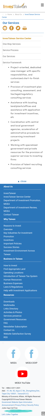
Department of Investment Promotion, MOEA (22, 202)
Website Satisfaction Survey (17, 333)
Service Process (10, 50)
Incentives (9, 240)
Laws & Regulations (13, 287)
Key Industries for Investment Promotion (18, 235)
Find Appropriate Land (14, 269)
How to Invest (10, 265)
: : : (3, 14)
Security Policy (33, 405)
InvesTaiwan (10, 193)
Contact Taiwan (11, 214)
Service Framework (12, 62)
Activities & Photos (13, 312)
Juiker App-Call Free (10, 408)
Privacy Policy (20, 405)
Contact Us (9, 330)
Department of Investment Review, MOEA (20, 209)
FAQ (6, 323)
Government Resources (15, 319)
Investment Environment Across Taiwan (19, 252)
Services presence (12, 316)
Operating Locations (13, 272)
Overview (8, 229)
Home (9, 14)
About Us (18, 14)
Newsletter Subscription (15, 326)
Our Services (9, 56)
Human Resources (13, 279)
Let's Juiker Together (10, 414)
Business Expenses (13, 283)
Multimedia (9, 305)
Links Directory (11, 308)
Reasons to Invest (12, 225)
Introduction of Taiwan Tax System (20, 276)
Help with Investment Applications (20, 290)
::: (3, 342)
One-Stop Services (12, 44)
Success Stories (11, 247)
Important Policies (13, 243)
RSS (6, 337)
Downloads (9, 301)
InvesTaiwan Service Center (17, 38)
